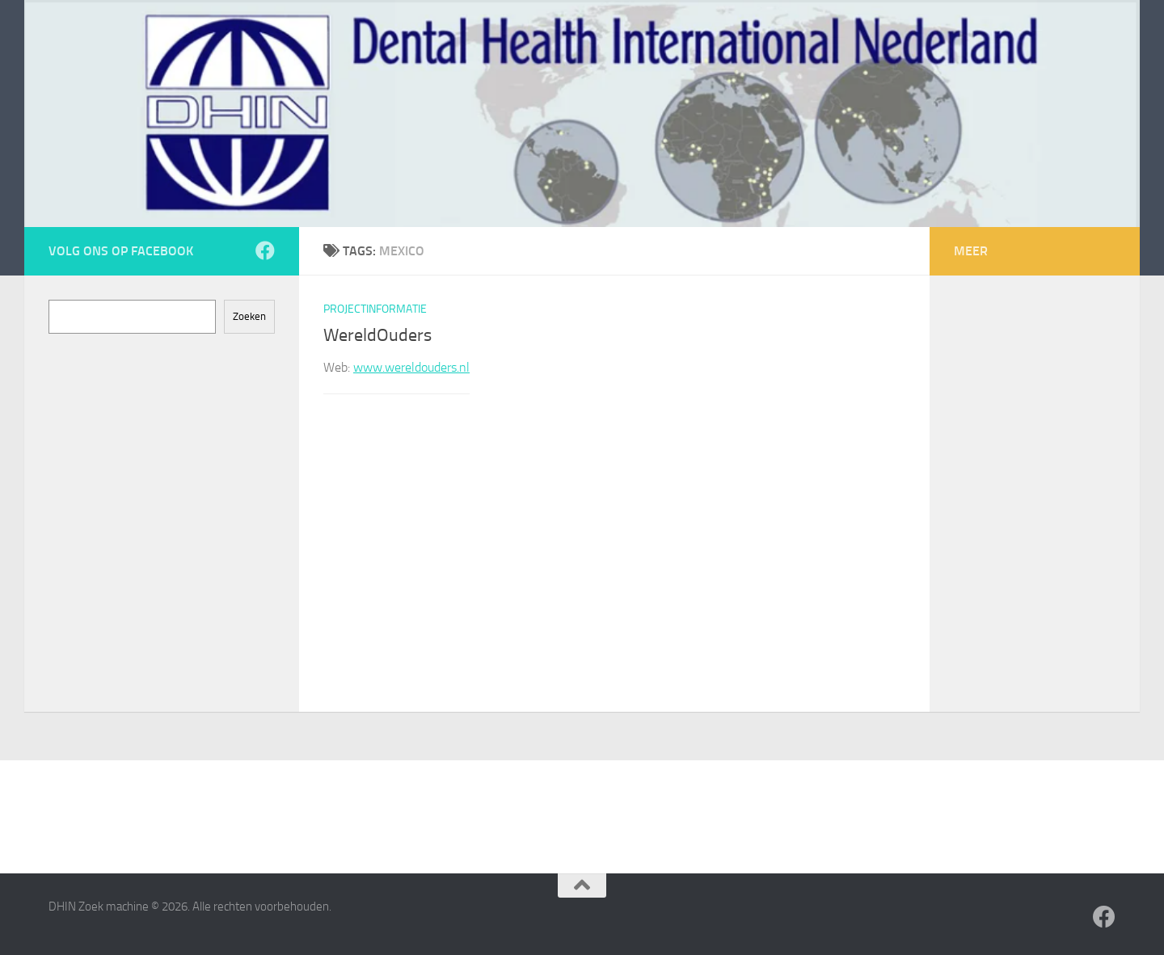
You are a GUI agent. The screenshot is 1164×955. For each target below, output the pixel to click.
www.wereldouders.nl (411, 367)
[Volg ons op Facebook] (265, 250)
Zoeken (249, 316)
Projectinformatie (375, 309)
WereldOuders (377, 335)
